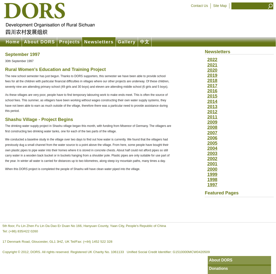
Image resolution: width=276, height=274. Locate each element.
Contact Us (199, 6)
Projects (69, 41)
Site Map (220, 6)
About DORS (39, 41)
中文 (145, 41)
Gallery (127, 41)
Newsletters (98, 41)
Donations (218, 268)
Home (13, 41)
